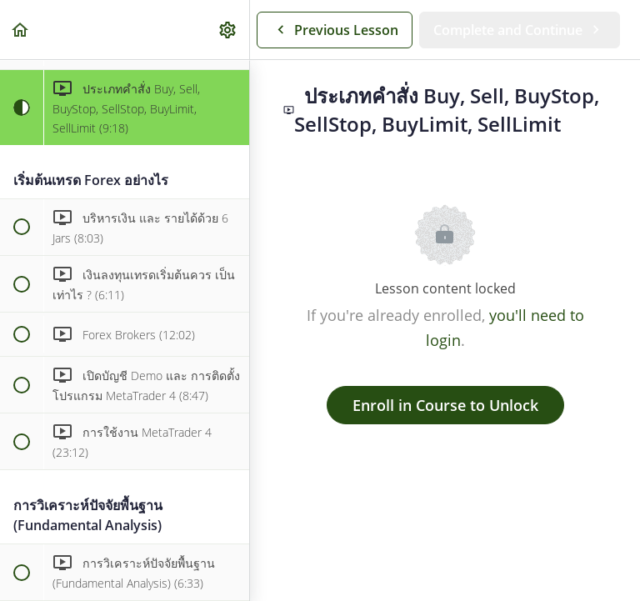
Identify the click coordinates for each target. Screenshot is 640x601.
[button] (21, 29)
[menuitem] (228, 29)
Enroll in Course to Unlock (445, 405)
